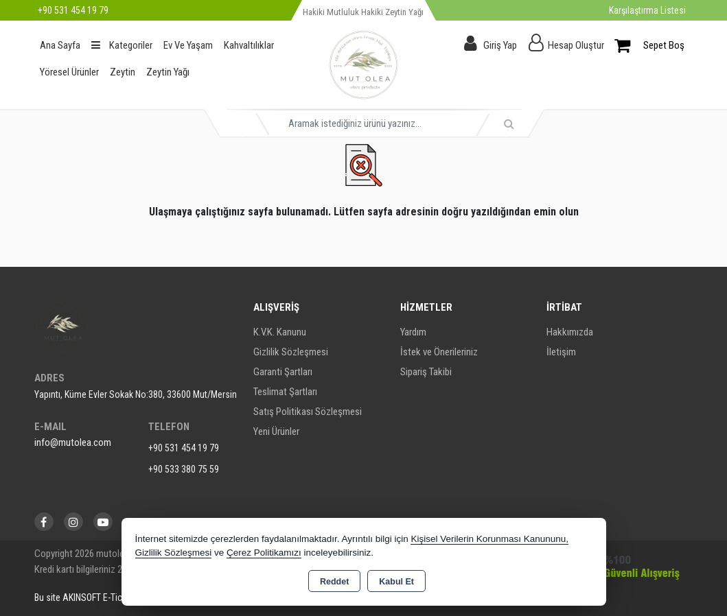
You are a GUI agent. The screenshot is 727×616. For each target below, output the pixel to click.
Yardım (413, 332)
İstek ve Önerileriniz (439, 352)
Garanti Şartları (282, 372)
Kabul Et (396, 582)
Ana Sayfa (60, 45)
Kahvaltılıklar (249, 45)
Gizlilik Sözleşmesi (290, 352)
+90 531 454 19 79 (183, 447)
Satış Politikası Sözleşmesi (307, 411)
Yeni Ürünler (276, 431)
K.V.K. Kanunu (279, 332)
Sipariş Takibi (426, 372)
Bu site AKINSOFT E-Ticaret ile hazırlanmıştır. (119, 597)
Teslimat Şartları (285, 392)
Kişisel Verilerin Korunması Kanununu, (489, 539)
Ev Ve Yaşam (188, 45)
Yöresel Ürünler (69, 72)
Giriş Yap (500, 45)
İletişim (561, 352)
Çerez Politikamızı (264, 552)
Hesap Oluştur (576, 45)
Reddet (334, 582)
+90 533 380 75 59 (183, 469)
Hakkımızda (569, 332)
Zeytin (122, 72)
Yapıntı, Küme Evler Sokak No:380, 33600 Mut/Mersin (135, 394)
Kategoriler (121, 45)
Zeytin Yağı (167, 72)
